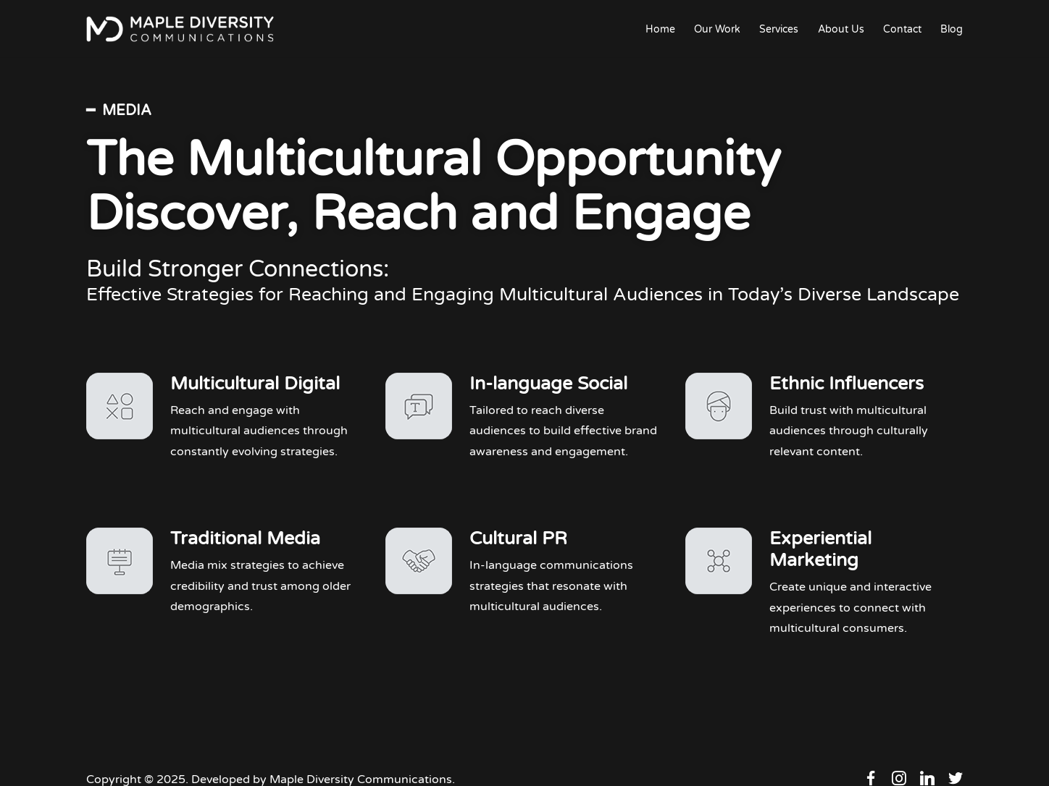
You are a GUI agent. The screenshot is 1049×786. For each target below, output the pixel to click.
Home (660, 29)
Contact (902, 29)
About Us (841, 29)
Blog (951, 29)
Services (778, 29)
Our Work (717, 29)
